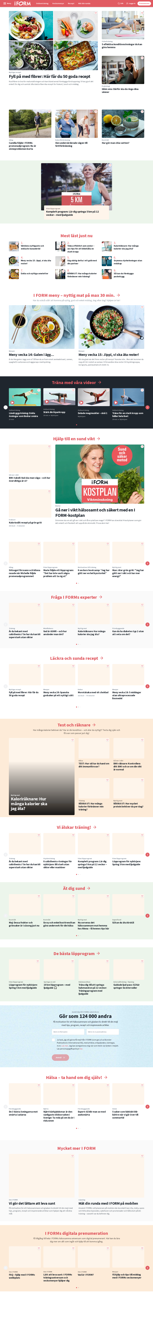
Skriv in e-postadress (97, 1031)
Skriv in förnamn (60, 1031)
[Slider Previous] (6, 407)
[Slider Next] (148, 407)
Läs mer (64, 1045)
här (81, 1048)
